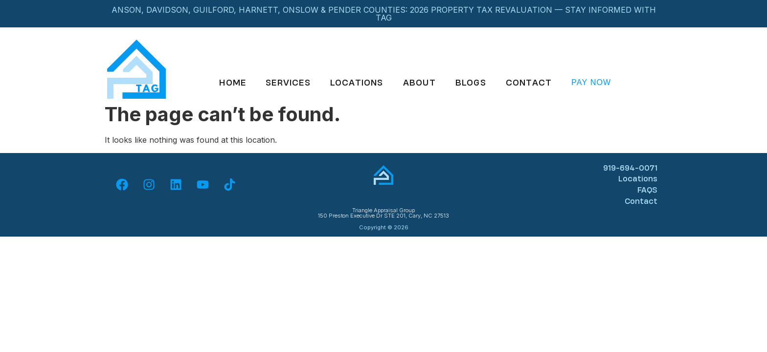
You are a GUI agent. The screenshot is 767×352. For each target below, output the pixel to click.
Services (288, 82)
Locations (357, 82)
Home (232, 82)
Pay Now (591, 82)
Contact (529, 82)
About (419, 82)
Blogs (470, 82)
